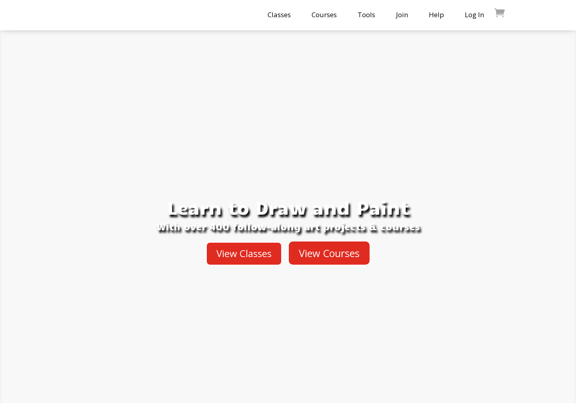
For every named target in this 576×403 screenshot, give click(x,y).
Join (402, 14)
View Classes (244, 253)
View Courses (329, 253)
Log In (474, 14)
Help (436, 14)
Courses (324, 14)
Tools (366, 14)
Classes (279, 14)
